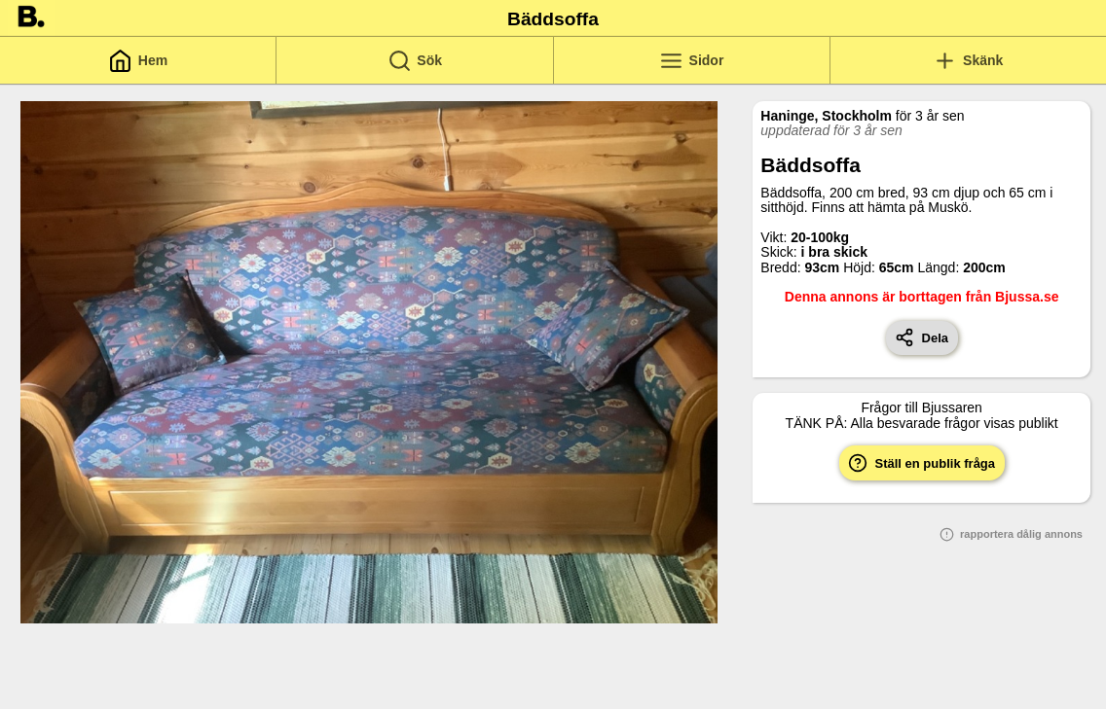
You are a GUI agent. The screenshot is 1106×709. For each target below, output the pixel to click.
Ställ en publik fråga (921, 463)
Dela (921, 337)
